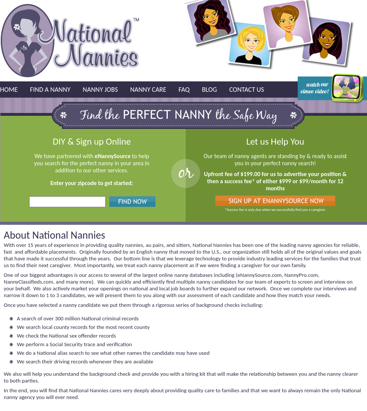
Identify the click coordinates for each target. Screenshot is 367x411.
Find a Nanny (50, 89)
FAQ (184, 89)
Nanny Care (148, 89)
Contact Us (246, 89)
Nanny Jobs (100, 89)
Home (9, 89)
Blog (209, 89)
